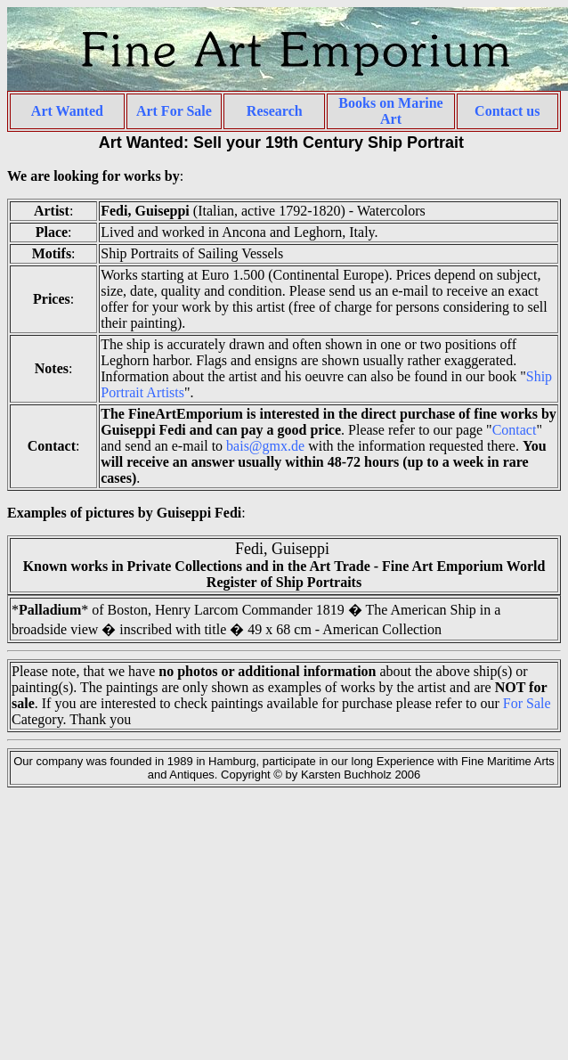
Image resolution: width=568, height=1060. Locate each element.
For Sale (527, 703)
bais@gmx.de (265, 445)
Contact (514, 429)
